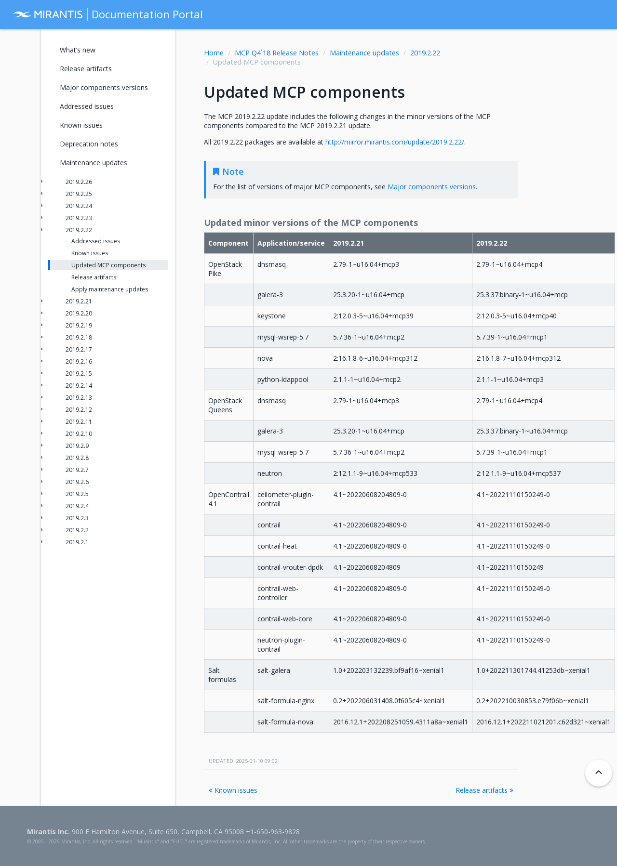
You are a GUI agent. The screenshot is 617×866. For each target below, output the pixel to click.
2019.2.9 (77, 446)
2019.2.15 (79, 373)
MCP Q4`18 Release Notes (277, 52)
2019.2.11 (79, 422)
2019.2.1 (77, 542)
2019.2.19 (79, 325)
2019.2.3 (77, 518)
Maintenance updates (364, 52)
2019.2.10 (79, 434)
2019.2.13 (79, 398)
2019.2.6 (77, 482)
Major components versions (104, 87)
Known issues (233, 790)
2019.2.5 (77, 494)
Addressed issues (87, 106)
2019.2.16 (79, 361)
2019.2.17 (79, 349)
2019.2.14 (79, 385)
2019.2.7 (77, 470)
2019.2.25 (79, 194)
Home (214, 52)
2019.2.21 (79, 301)
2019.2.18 (79, 337)
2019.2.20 (79, 313)
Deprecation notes (89, 143)
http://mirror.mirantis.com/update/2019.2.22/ (394, 141)
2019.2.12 (79, 410)
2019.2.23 (79, 218)
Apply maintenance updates (109, 289)
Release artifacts (484, 790)
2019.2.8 (77, 458)
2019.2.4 (77, 506)
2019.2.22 (425, 52)
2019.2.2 (77, 530)
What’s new (77, 49)
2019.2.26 (79, 182)
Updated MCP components (108, 265)
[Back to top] (598, 773)
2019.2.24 (79, 206)
